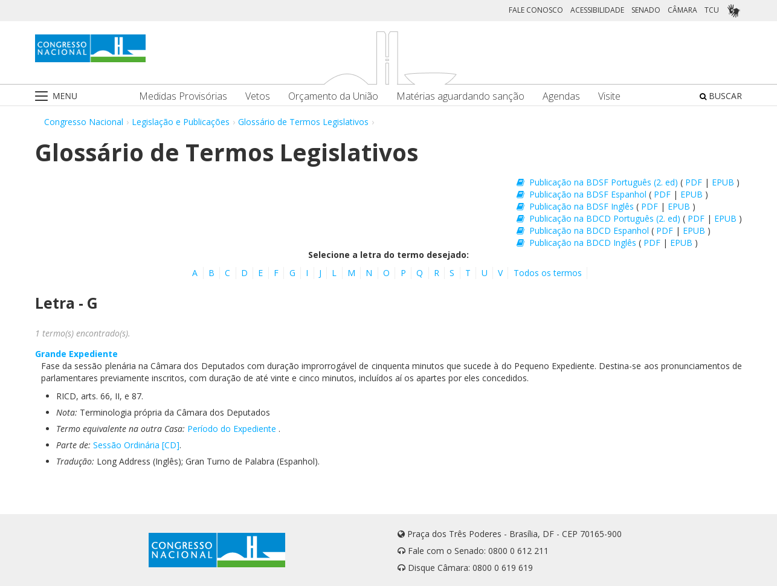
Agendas (561, 96)
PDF (694, 182)
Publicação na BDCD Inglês (578, 242)
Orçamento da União (333, 96)
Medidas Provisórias (183, 96)
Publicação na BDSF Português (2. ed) (598, 182)
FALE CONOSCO (536, 10)
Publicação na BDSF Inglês (576, 206)
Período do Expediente (231, 428)
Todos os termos (548, 273)
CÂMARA (682, 10)
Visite (609, 96)
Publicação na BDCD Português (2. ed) (600, 218)
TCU (711, 10)
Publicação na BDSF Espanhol (583, 194)
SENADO (645, 10)
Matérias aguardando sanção (460, 96)
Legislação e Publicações (181, 121)
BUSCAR (721, 95)
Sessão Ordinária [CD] (136, 445)
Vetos (257, 96)
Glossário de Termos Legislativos (303, 121)
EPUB (724, 182)
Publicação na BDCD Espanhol (584, 230)
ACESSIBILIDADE (597, 10)
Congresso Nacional (83, 121)
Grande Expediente (76, 353)
